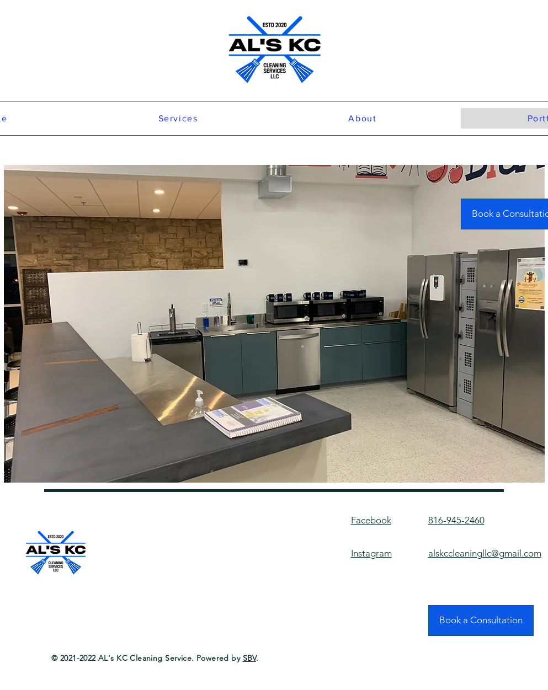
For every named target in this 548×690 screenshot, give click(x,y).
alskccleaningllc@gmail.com (484, 553)
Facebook (371, 520)
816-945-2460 (456, 520)
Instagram (371, 553)
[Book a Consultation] (481, 620)
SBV (249, 658)
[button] (274, 324)
